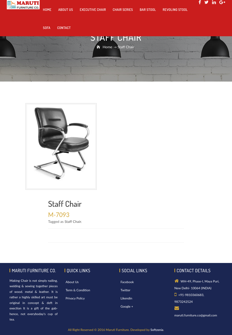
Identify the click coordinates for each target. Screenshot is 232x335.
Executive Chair (93, 9)
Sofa (47, 28)
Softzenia (156, 330)
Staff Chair (73, 221)
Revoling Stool (175, 9)
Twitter (125, 290)
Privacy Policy (75, 298)
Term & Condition (78, 290)
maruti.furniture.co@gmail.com (195, 315)
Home (107, 47)
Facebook (127, 282)
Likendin (126, 298)
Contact (64, 28)
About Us (72, 282)
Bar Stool (148, 9)
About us (65, 9)
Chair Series (123, 9)
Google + (127, 306)
